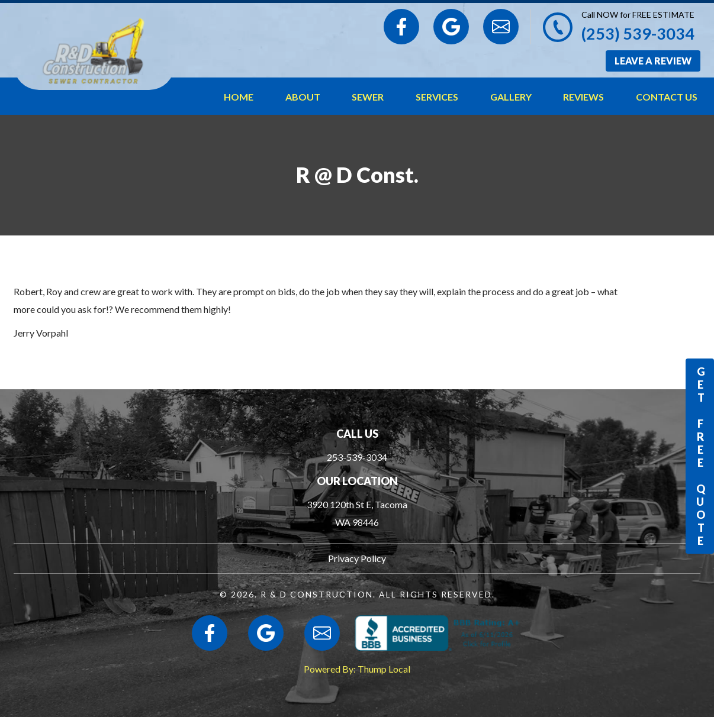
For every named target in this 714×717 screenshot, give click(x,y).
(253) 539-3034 (637, 33)
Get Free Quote (700, 456)
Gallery (511, 96)
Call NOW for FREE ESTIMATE (637, 14)
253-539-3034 (357, 457)
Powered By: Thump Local (357, 668)
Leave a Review (653, 60)
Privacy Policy (357, 558)
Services (437, 96)
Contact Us (666, 96)
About (302, 96)
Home (238, 96)
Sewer (368, 96)
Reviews (583, 96)
